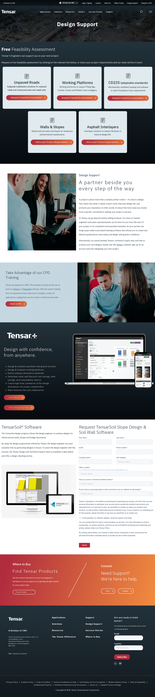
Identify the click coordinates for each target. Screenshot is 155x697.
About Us (107, 3)
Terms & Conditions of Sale (64, 682)
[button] (68, 2)
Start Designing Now (19, 407)
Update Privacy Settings (112, 685)
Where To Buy (119, 3)
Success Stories (95, 12)
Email (125, 591)
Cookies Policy (25, 682)
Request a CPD (146, 3)
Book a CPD (15, 304)
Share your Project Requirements (52, 142)
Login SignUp (87, 3)
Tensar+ (81, 12)
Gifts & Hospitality (139, 682)
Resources (70, 12)
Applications (45, 12)
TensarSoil (27, 289)
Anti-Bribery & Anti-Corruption (92, 682)
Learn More (14, 397)
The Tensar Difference (64, 637)
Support (109, 12)
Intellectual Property (41, 685)
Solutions (58, 12)
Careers (98, 3)
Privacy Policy (10, 682)
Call (108, 591)
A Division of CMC (9, 3)
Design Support (132, 3)
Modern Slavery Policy (118, 682)
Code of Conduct (42, 682)
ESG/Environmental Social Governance (70, 685)
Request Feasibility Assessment (26, 98)
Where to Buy (93, 637)
